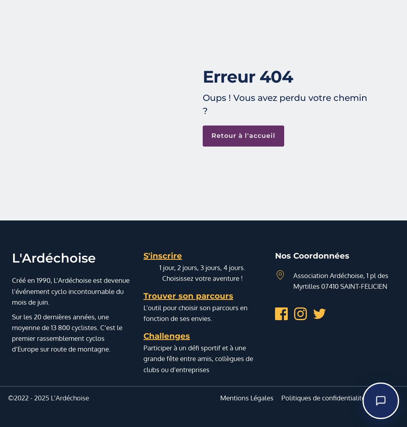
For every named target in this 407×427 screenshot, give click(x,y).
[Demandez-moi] (380, 401)
